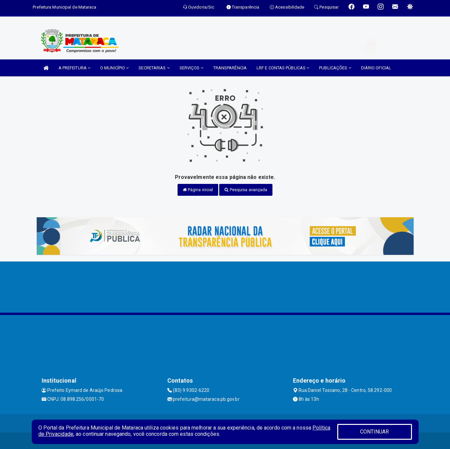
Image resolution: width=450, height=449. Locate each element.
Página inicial (198, 189)
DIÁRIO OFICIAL (376, 67)
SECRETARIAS (154, 67)
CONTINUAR (374, 432)
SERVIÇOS (191, 67)
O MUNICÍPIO (114, 67)
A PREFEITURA (74, 67)
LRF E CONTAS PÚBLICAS (283, 67)
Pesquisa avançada (246, 189)
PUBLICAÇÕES (335, 67)
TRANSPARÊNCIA (230, 67)
